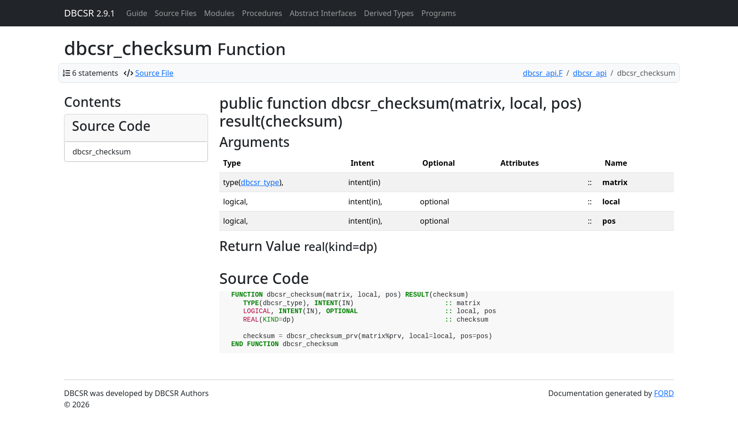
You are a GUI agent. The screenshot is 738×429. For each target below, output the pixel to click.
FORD (664, 393)
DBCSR (89, 13)
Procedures (262, 13)
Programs (438, 13)
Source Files (176, 13)
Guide (136, 13)
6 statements (95, 73)
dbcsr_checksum (101, 151)
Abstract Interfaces (322, 13)
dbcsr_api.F (542, 73)
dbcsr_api (590, 73)
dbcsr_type (260, 182)
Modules (219, 13)
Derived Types (389, 13)
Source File (154, 73)
